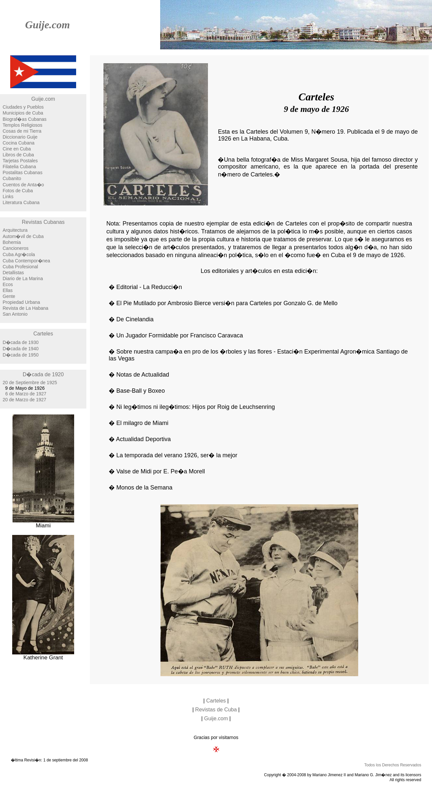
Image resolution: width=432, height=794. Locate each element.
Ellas (8, 290)
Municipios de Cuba (23, 113)
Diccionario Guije (20, 137)
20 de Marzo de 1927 (24, 399)
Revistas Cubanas (43, 222)
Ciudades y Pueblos (23, 107)
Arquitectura (15, 230)
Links (8, 196)
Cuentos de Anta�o (23, 184)
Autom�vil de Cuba (23, 236)
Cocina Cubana (19, 143)
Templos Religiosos (23, 125)
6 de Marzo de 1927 (25, 393)
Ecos (8, 284)
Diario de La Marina (23, 278)
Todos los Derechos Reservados (392, 765)
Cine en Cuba (17, 148)
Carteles (43, 333)
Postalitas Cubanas (23, 172)
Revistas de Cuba (216, 709)
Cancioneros (16, 248)
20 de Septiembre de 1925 (30, 382)
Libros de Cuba (18, 154)
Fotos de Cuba (18, 190)
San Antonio (15, 314)
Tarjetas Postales (20, 160)
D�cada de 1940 (21, 348)
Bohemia (12, 242)
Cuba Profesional (20, 266)
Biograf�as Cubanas (24, 119)
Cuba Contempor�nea (26, 260)
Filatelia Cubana (19, 166)
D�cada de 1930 (21, 342)
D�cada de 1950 (21, 354)
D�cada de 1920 (43, 374)
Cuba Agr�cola (19, 254)
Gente (9, 296)
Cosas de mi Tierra (22, 131)
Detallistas (13, 272)
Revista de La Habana (25, 308)
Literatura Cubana (21, 202)
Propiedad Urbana (21, 302)
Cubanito (12, 178)
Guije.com (47, 25)
